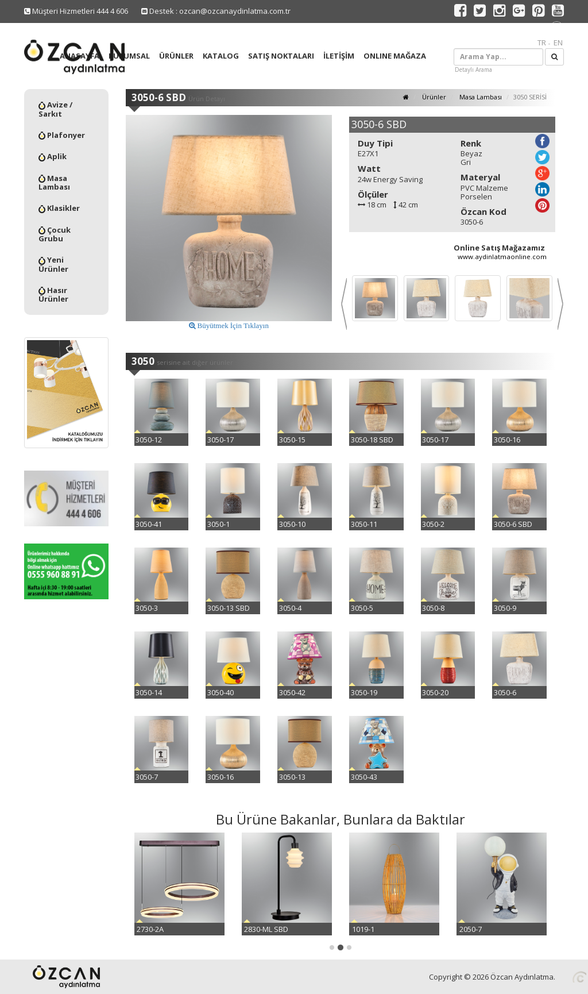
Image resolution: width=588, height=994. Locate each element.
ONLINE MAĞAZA (394, 56)
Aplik (52, 156)
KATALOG (221, 56)
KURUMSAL (129, 56)
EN (558, 42)
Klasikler (59, 208)
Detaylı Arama (473, 70)
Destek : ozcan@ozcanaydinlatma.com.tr (216, 11)
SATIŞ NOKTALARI (281, 56)
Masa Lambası (54, 182)
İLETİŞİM (338, 56)
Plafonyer (61, 135)
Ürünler (433, 97)
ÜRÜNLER (176, 56)
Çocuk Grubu (54, 234)
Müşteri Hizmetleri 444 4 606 (76, 11)
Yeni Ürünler (53, 264)
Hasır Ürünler (53, 295)
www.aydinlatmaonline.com (502, 256)
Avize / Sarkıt (55, 109)
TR (541, 42)
